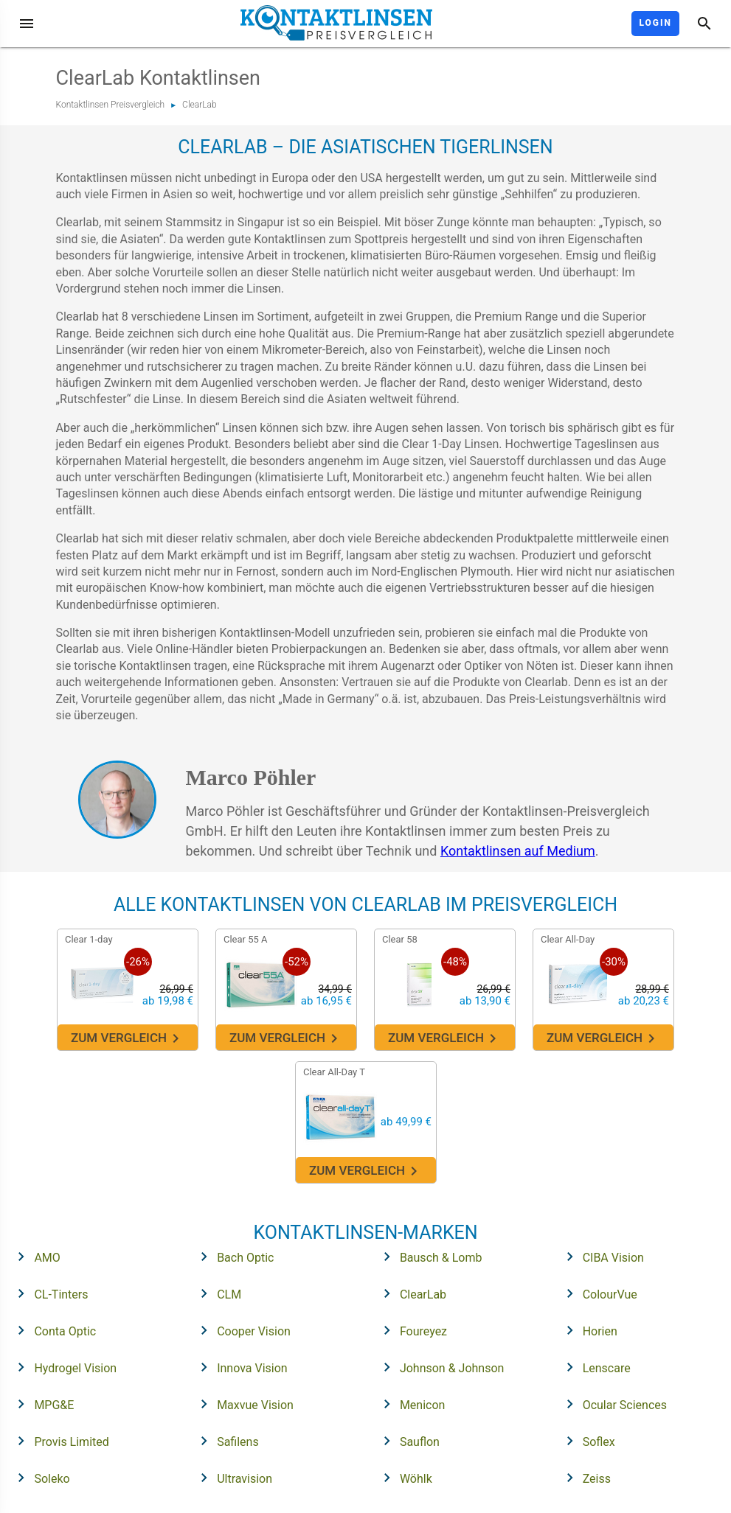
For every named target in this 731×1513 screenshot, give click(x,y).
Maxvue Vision (242, 1404)
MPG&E (41, 1404)
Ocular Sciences (612, 1404)
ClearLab (199, 104)
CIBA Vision (600, 1256)
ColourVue (597, 1293)
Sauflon (407, 1441)
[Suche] (704, 23)
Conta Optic (52, 1330)
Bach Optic (232, 1256)
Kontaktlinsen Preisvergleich (110, 104)
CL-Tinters (48, 1293)
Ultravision (231, 1477)
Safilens (225, 1441)
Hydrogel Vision (62, 1367)
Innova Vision (239, 1367)
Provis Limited (58, 1441)
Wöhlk (403, 1477)
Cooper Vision (241, 1330)
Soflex (586, 1441)
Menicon (410, 1404)
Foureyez (410, 1330)
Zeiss (584, 1477)
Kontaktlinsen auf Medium (517, 851)
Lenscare (594, 1367)
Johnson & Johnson (439, 1367)
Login (655, 23)
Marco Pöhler (251, 777)
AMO (34, 1256)
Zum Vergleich (127, 1039)
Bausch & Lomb (428, 1256)
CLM (216, 1293)
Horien (587, 1330)
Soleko (38, 1477)
